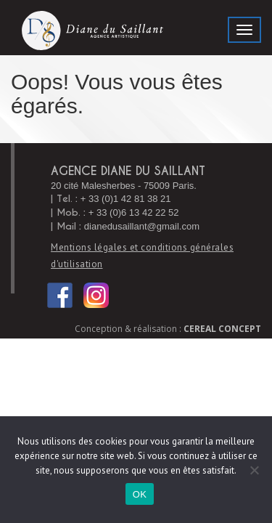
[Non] (254, 470)
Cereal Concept (222, 329)
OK (140, 494)
